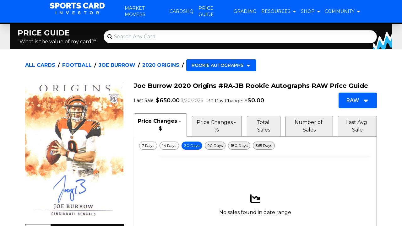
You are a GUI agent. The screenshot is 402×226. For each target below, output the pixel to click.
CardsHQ (181, 11)
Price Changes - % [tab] (217, 126)
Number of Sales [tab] (309, 126)
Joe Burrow (117, 65)
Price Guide (206, 11)
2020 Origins (160, 65)
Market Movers (135, 11)
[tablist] (255, 125)
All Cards (40, 65)
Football (77, 65)
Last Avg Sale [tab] (357, 126)
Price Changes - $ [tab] (160, 125)
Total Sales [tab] (264, 126)
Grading (245, 11)
